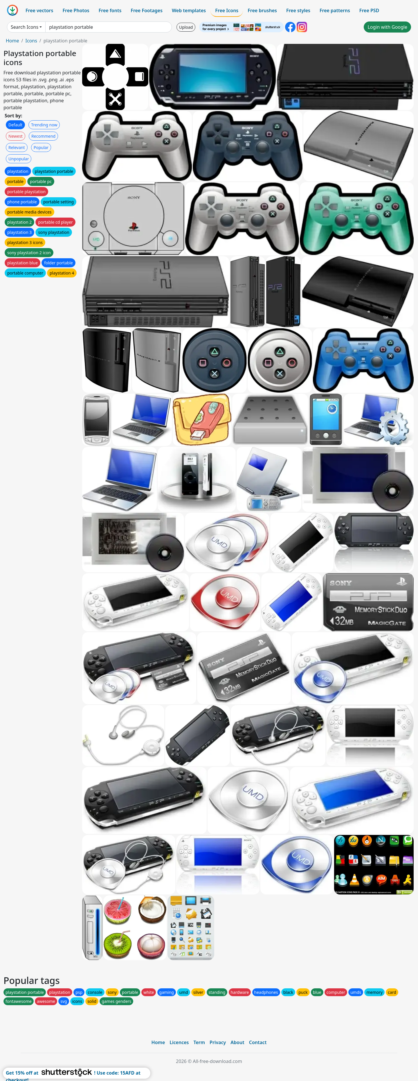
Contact (258, 1042)
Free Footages (147, 10)
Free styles (298, 10)
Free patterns (335, 10)
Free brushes (262, 10)
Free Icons (226, 10)
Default (15, 125)
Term (199, 1042)
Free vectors (39, 10)
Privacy (218, 1042)
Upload (186, 27)
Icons (31, 40)
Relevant (16, 147)
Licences (179, 1042)
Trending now (44, 125)
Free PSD (369, 10)
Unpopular (18, 159)
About (237, 1042)
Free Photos (75, 10)
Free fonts (110, 10)
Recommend (43, 136)
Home (12, 40)
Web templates (189, 10)
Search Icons (24, 27)
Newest (15, 136)
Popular (41, 147)
